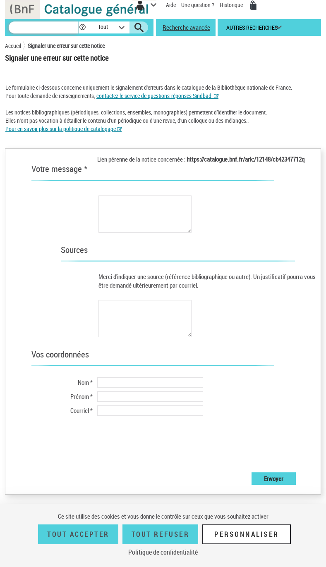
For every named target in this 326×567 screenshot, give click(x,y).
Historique (232, 5)
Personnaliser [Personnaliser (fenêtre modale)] (246, 534)
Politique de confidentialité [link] (163, 552)
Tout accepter (78, 534)
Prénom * (81, 396)
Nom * (85, 382)
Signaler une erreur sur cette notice (66, 46)
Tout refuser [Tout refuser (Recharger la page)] (160, 534)
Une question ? (197, 5)
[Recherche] (43, 27)
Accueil (13, 46)
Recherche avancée (186, 27)
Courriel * (81, 410)
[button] (82, 27)
